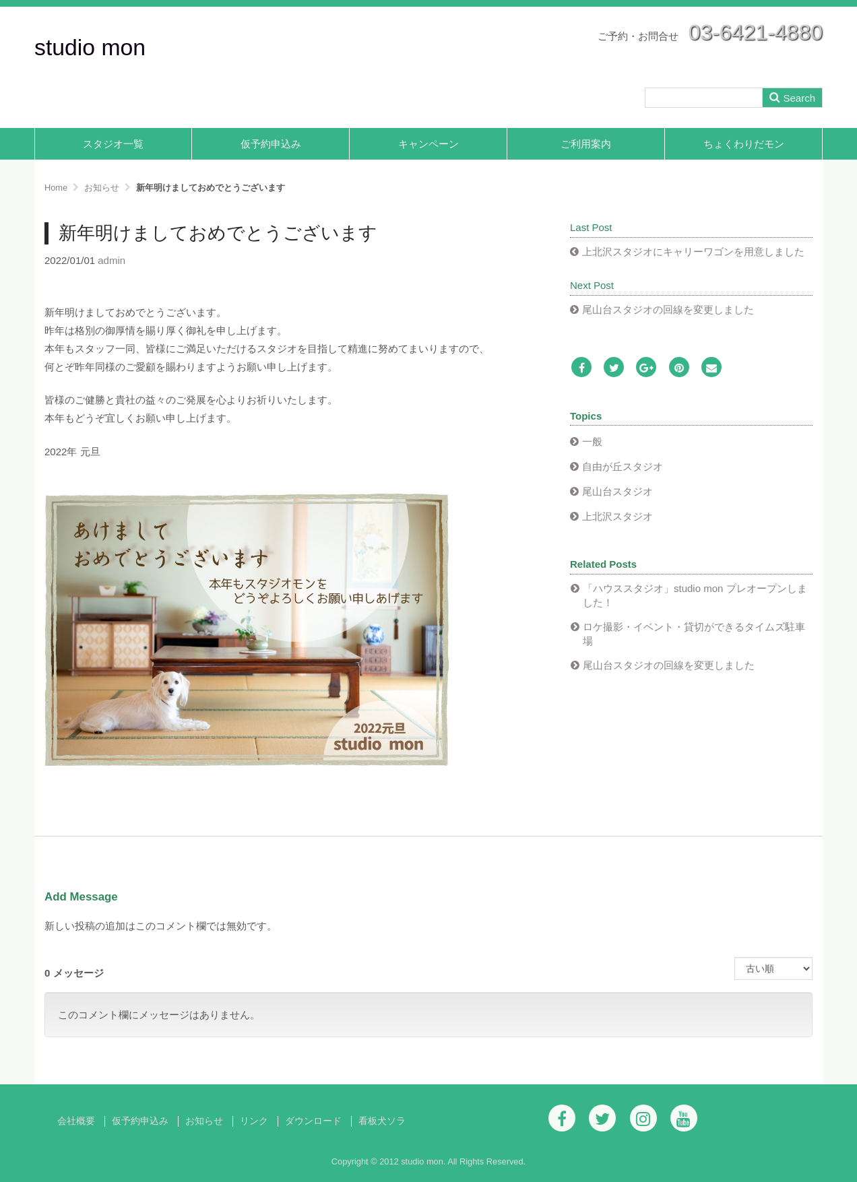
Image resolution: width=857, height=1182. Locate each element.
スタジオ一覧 (113, 144)
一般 (592, 441)
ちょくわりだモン (743, 144)
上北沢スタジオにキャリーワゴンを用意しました (693, 251)
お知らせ (204, 1121)
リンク (254, 1121)
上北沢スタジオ (617, 516)
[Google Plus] (646, 368)
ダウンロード (313, 1121)
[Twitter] (613, 368)
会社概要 (76, 1121)
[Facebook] (581, 368)
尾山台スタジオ (617, 491)
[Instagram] (643, 1118)
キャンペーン (428, 144)
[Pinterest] (679, 368)
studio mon (90, 47)
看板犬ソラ (382, 1121)
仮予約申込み (271, 144)
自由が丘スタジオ (622, 466)
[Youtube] (684, 1118)
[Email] (711, 368)
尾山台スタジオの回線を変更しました (668, 309)
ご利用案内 (586, 144)
